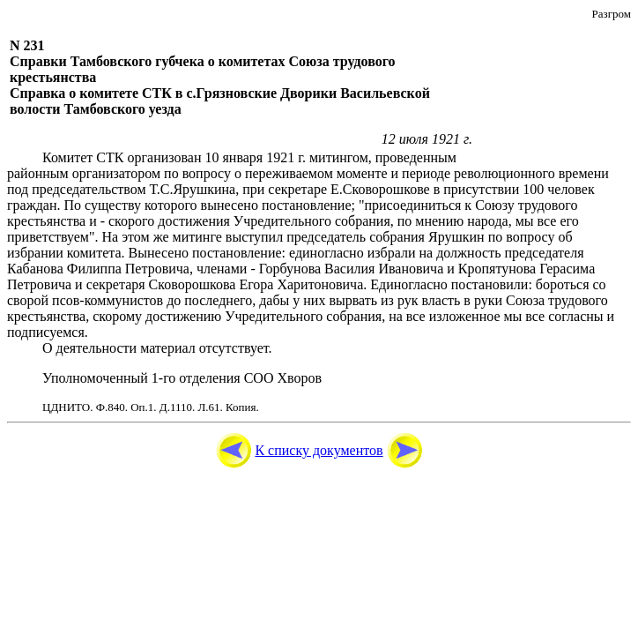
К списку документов (318, 450)
